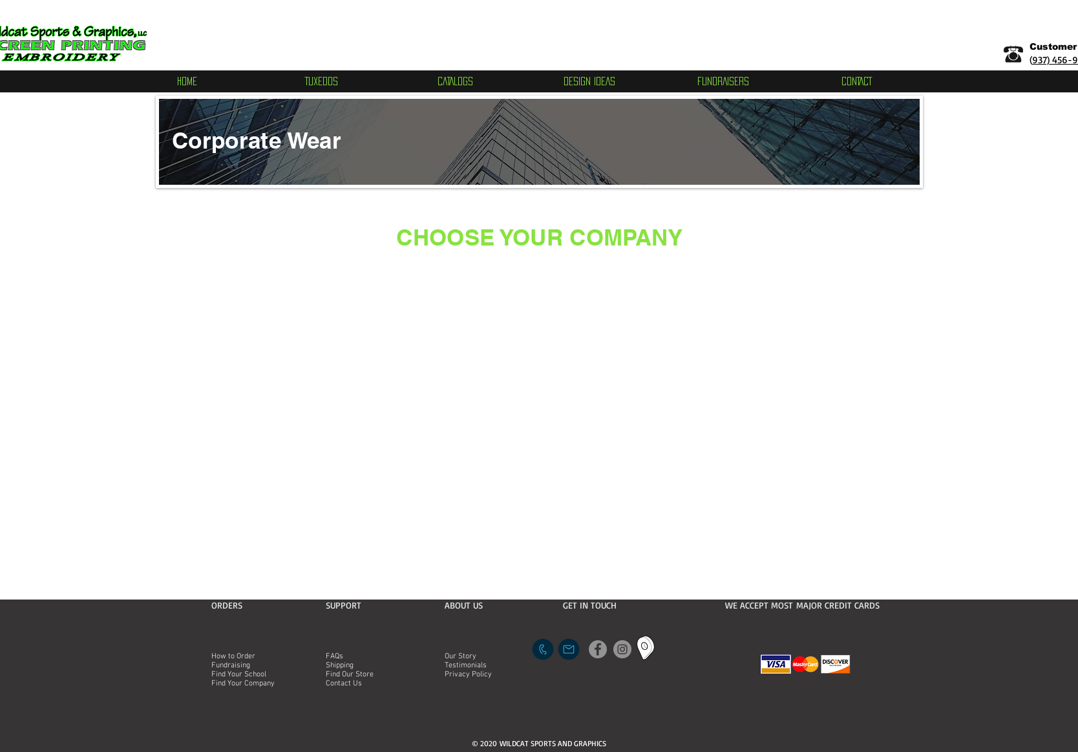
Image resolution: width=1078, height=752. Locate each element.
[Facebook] (598, 649)
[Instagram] (622, 649)
